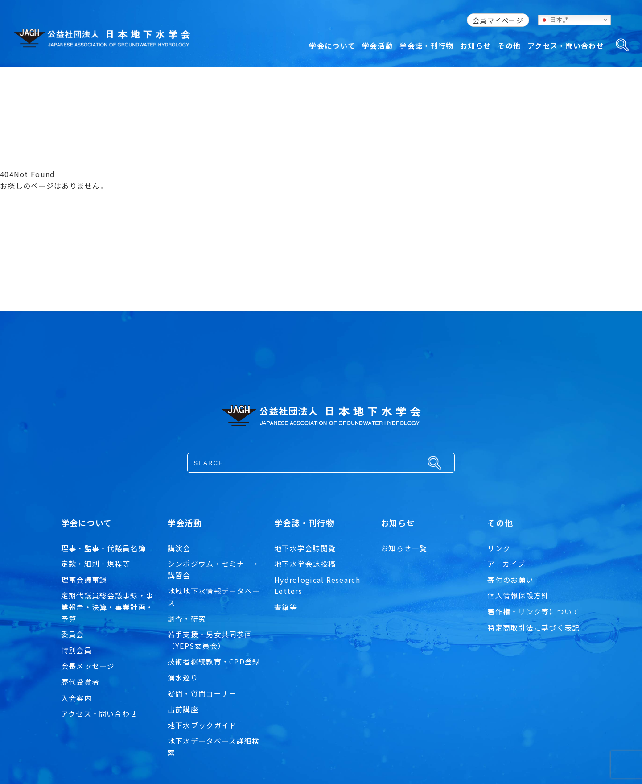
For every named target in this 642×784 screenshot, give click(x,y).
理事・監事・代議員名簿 (103, 548)
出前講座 (183, 709)
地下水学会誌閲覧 (305, 548)
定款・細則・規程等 (96, 563)
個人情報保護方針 (518, 595)
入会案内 (76, 698)
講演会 (179, 548)
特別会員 (76, 650)
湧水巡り (183, 677)
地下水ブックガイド (202, 725)
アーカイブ (506, 563)
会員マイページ (498, 20)
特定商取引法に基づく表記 (533, 627)
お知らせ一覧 (404, 548)
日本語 (555, 19)
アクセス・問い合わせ (99, 713)
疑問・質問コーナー (202, 693)
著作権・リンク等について (533, 611)
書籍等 (285, 606)
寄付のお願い (510, 579)
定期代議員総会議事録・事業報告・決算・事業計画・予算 (107, 606)
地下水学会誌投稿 (305, 563)
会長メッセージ (88, 665)
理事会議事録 (84, 579)
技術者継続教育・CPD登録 (214, 661)
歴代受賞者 (80, 681)
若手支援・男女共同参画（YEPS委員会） (210, 640)
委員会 (72, 634)
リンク (498, 548)
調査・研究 (187, 618)
